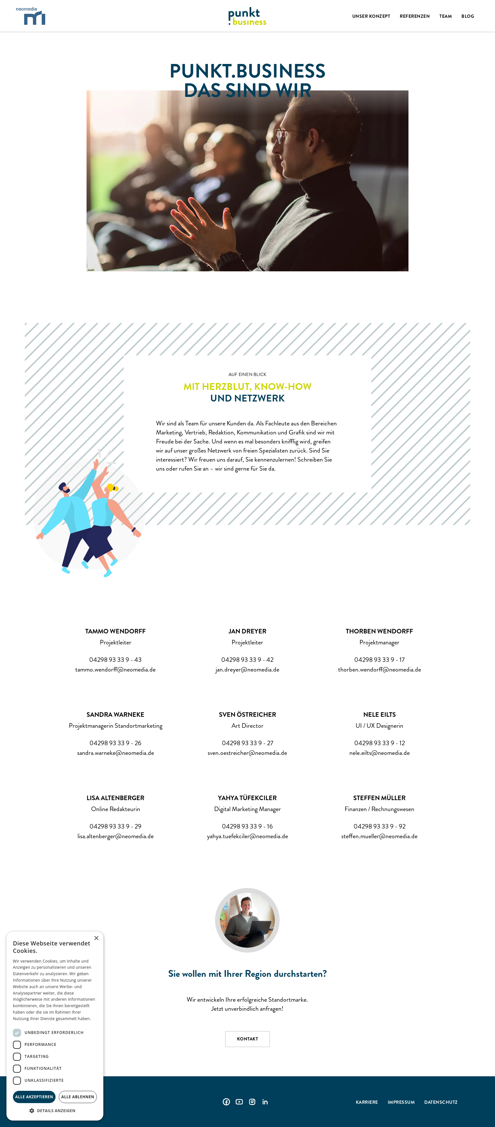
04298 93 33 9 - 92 (380, 826)
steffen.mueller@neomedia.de (379, 836)
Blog (467, 16)
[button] (55, 1110)
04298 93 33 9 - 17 (379, 660)
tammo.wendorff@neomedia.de (115, 669)
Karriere (367, 1102)
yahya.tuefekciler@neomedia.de (247, 836)
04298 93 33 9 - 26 (115, 743)
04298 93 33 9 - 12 (379, 743)
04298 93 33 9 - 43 (115, 660)
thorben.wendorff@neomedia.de (379, 669)
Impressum (401, 1102)
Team (445, 16)
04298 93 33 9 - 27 (247, 743)
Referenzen (415, 16)
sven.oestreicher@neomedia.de (247, 753)
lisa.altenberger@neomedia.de (115, 836)
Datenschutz (441, 1102)
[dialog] (54, 1026)
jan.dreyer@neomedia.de (247, 669)
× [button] (96, 938)
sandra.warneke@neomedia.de (115, 753)
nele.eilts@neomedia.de (379, 753)
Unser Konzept (371, 16)
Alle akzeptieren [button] (34, 1097)
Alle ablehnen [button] (77, 1097)
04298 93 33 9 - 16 (247, 826)
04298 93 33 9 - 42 (247, 660)
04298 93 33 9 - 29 (115, 826)
